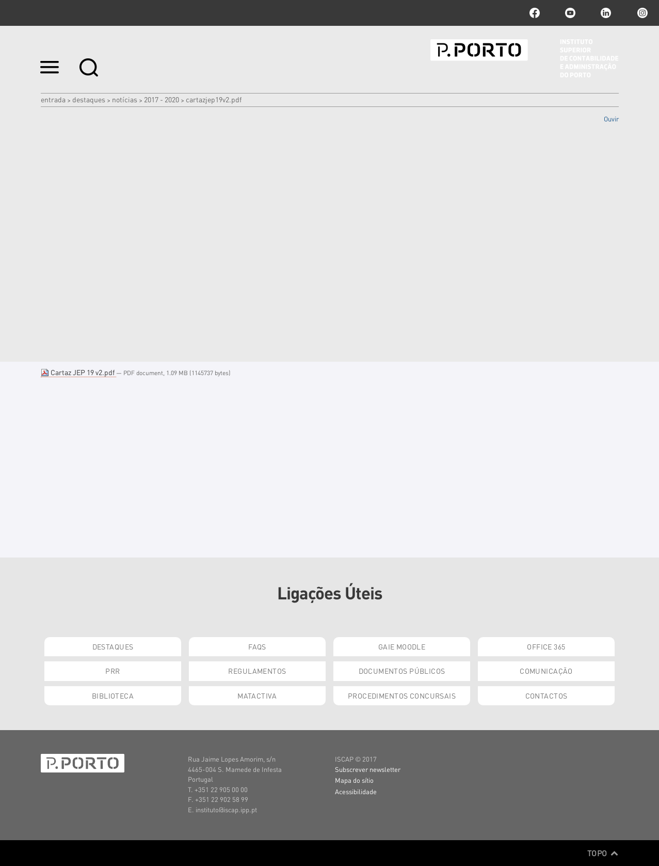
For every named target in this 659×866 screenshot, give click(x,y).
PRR (112, 670)
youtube (570, 13)
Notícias (124, 99)
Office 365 (546, 646)
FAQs (257, 646)
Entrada (53, 99)
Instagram (641, 13)
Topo (603, 853)
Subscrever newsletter (367, 769)
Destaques (88, 99)
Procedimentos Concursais (402, 695)
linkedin (606, 13)
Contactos (546, 695)
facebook (534, 13)
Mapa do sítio (354, 780)
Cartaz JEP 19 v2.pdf (78, 372)
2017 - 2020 (161, 99)
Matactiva (257, 695)
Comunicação (546, 670)
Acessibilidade (356, 791)
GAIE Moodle (402, 646)
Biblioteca (113, 695)
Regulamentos (257, 670)
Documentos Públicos (402, 670)
